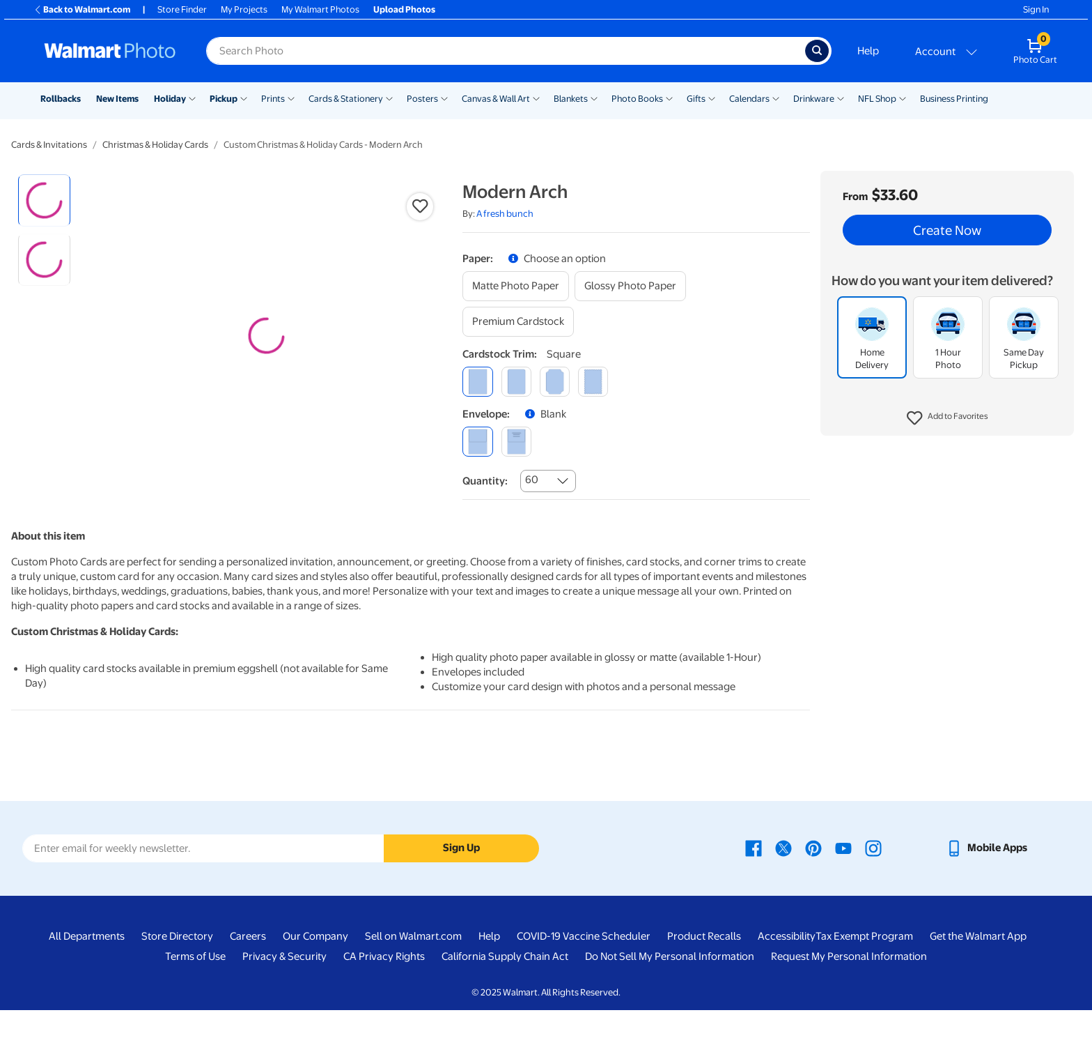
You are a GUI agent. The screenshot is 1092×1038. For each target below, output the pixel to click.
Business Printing (954, 98)
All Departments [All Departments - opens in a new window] (87, 964)
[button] (947, 418)
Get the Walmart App (978, 964)
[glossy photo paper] (630, 286)
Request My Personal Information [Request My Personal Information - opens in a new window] (849, 984)
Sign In (1036, 9)
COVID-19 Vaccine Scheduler (583, 964)
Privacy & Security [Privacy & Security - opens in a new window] (284, 984)
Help (868, 51)
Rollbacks (60, 98)
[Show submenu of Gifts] (712, 97)
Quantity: (485, 481)
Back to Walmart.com (81, 9)
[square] (477, 382)
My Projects (244, 9)
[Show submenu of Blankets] (594, 97)
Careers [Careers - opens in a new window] (248, 964)
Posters (422, 98)
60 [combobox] (531, 479)
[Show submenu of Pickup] (244, 97)
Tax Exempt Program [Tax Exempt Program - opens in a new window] (864, 964)
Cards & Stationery (346, 98)
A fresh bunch (504, 213)
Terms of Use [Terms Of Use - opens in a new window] (195, 984)
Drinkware (813, 98)
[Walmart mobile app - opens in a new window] (986, 875)
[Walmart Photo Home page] (110, 51)
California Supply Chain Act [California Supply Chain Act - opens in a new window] (505, 984)
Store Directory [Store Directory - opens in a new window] (177, 964)
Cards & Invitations (49, 144)
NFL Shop (877, 98)
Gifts (696, 98)
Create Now (947, 230)
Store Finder (182, 9)
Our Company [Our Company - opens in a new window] (315, 964)
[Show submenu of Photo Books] (669, 97)
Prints (273, 98)
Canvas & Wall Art (496, 98)
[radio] (44, 200)
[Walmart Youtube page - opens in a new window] (843, 875)
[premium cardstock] (518, 322)
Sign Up (461, 875)
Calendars (749, 98)
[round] (516, 382)
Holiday (170, 98)
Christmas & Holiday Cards (155, 144)
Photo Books (637, 98)
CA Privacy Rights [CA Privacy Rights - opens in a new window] (384, 984)
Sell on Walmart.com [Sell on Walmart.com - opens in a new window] (413, 964)
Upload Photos (404, 9)
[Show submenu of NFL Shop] (902, 97)
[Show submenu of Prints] (291, 97)
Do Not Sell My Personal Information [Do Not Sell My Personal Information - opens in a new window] (669, 984)
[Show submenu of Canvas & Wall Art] (536, 97)
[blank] (477, 442)
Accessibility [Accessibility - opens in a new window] (787, 964)
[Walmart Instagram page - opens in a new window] (873, 875)
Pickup (223, 98)
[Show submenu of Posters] (444, 97)
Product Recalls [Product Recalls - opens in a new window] (704, 964)
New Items (117, 98)
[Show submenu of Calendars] (776, 97)
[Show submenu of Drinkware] (840, 97)
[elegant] (555, 382)
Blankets (571, 98)
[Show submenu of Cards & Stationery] (389, 97)
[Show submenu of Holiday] (192, 97)
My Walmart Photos (320, 9)
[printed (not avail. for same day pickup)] (516, 442)
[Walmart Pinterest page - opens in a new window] (813, 875)
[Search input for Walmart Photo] (505, 51)
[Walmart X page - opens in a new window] (783, 875)
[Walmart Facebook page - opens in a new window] (753, 875)
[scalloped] (593, 382)
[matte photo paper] (515, 286)
